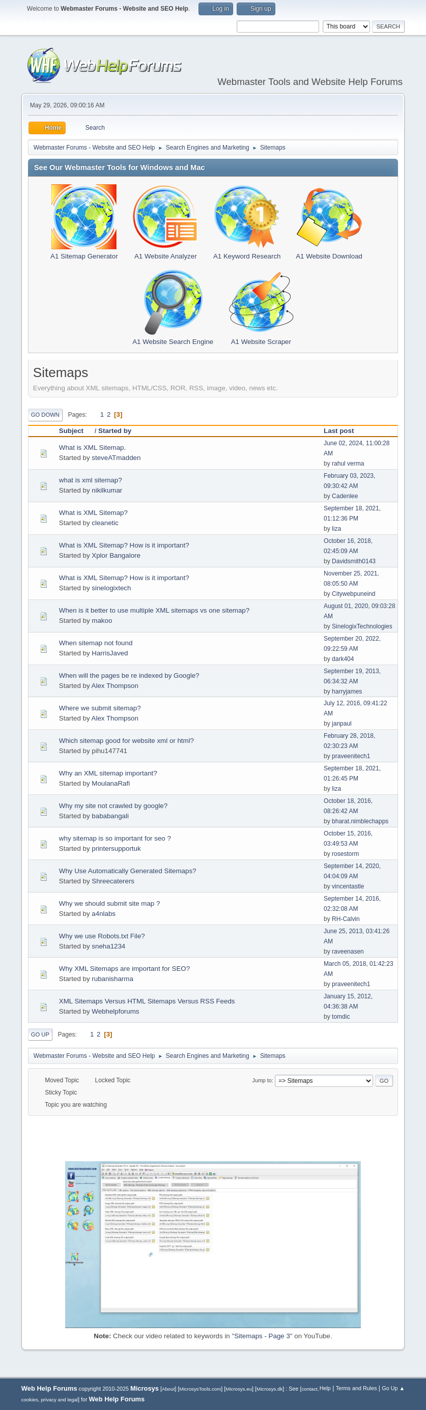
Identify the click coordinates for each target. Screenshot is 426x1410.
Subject (76, 431)
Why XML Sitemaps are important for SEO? (124, 968)
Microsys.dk (269, 1389)
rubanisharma (112, 979)
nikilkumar (107, 490)
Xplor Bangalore (116, 555)
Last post (339, 431)
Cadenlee (345, 496)
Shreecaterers (113, 881)
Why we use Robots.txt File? (102, 936)
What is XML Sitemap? (93, 512)
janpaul (342, 723)
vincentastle (348, 886)
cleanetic (105, 523)
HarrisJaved (110, 653)
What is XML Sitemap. (92, 447)
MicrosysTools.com (200, 1389)
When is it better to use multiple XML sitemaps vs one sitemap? (154, 610)
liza (336, 528)
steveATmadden (116, 458)
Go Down (45, 415)
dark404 (343, 659)
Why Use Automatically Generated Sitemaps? (127, 871)
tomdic (341, 1016)
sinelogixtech (111, 588)
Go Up (40, 1034)
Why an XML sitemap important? (108, 773)
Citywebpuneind (353, 593)
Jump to (262, 1080)
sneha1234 (108, 946)
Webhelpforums (115, 1011)
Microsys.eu (238, 1389)
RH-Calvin (346, 919)
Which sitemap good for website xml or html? (126, 740)
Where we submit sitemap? (100, 708)
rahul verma (348, 463)
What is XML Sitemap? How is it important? (124, 545)
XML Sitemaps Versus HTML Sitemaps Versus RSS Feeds (147, 1001)
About (168, 1389)
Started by (114, 431)
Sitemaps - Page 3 (262, 1336)
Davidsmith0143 (354, 561)
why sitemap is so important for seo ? (115, 838)
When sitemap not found (95, 643)
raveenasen (348, 951)
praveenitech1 (351, 756)
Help (325, 1388)
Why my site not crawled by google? (113, 806)
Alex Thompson (115, 685)
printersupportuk (116, 848)
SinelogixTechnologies (362, 626)
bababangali (110, 816)
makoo (102, 620)
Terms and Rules (356, 1388)
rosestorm (345, 853)
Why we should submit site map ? (109, 903)
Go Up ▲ (393, 1388)
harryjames (347, 691)
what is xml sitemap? (90, 480)
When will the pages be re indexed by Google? (129, 675)
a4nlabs (104, 913)
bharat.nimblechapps (360, 821)
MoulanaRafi (111, 783)
